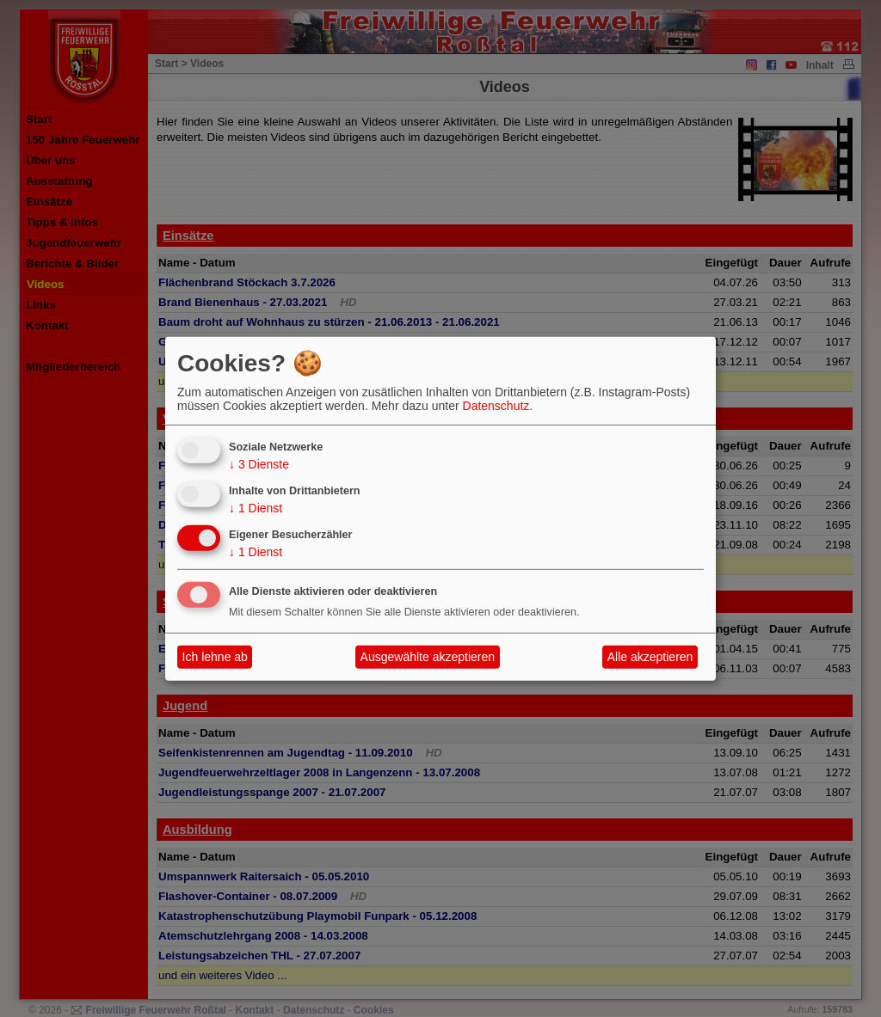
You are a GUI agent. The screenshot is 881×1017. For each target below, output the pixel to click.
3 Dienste (259, 464)
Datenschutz (496, 406)
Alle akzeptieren (650, 657)
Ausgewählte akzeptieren (427, 657)
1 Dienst (255, 508)
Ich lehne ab (215, 657)
